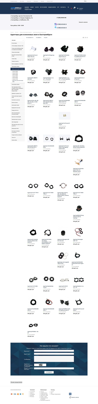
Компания (32, 389)
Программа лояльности (45, 400)
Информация (43, 389)
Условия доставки (44, 394)
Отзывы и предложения (55, 394)
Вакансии (32, 395)
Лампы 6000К (15, 77)
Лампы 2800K (15, 71)
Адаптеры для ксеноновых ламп (17, 81)
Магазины (32, 396)
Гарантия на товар (44, 395)
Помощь (53, 389)
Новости (31, 392)
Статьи (52, 391)
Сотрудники (32, 394)
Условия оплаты (43, 392)
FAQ (51, 392)
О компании (32, 391)
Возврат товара (43, 396)
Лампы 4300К (15, 74)
